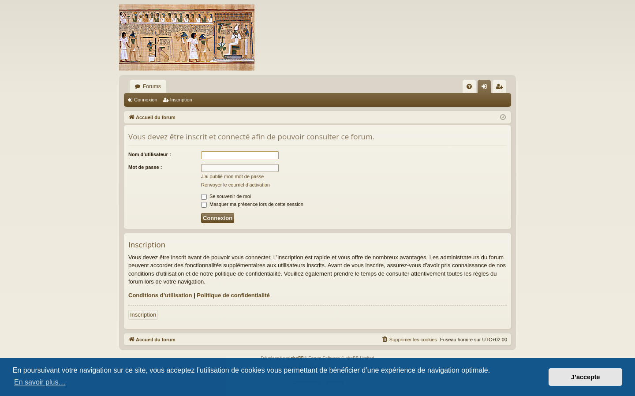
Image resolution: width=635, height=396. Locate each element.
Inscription (181, 99)
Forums (152, 86)
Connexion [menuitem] (486, 88)
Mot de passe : (145, 167)
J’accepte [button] (585, 377)
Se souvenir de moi (226, 196)
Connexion (145, 99)
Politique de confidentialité (233, 295)
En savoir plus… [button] (40, 382)
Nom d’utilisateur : (149, 154)
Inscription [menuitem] (501, 88)
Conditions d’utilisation (160, 295)
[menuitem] (469, 86)
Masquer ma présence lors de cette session (252, 204)
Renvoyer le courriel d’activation (235, 184)
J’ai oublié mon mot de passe (232, 176)
